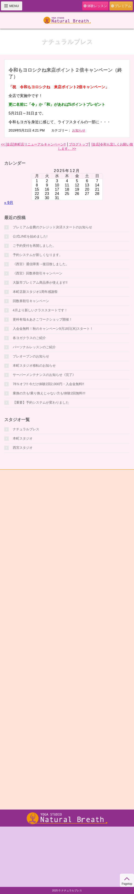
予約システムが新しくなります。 (37, 255)
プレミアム (121, 6)
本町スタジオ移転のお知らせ (34, 365)
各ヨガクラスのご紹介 (29, 338)
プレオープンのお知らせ (31, 356)
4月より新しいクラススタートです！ (40, 310)
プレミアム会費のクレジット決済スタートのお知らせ (52, 227)
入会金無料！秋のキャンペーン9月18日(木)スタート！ (53, 328)
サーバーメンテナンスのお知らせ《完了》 (44, 375)
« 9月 (8, 203)
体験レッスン (95, 6)
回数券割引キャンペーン (31, 301)
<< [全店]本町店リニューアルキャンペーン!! (33, 144)
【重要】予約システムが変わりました (41, 402)
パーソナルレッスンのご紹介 (34, 347)
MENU (11, 6)
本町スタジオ (23, 438)
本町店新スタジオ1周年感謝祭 (35, 292)
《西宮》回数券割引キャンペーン (37, 273)
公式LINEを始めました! (30, 236)
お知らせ (78, 130)
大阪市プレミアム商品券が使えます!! (40, 282)
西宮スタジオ (23, 447)
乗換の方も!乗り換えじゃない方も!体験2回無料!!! (49, 393)
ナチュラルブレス (26, 429)
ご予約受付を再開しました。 (34, 245)
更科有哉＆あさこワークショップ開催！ (42, 319)
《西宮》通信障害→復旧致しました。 (41, 264)
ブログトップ (79, 144)
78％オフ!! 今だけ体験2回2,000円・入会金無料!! (48, 384)
